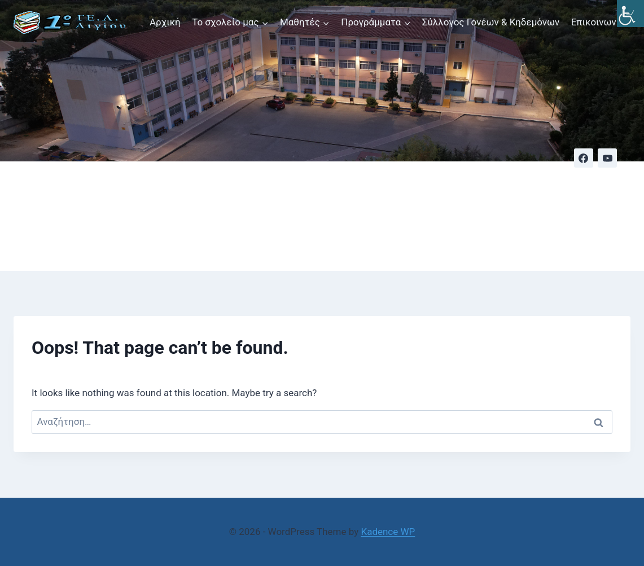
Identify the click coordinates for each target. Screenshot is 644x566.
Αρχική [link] (165, 22)
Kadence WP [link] (388, 531)
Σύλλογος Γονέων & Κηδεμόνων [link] (491, 22)
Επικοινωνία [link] (598, 22)
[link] (630, 13)
